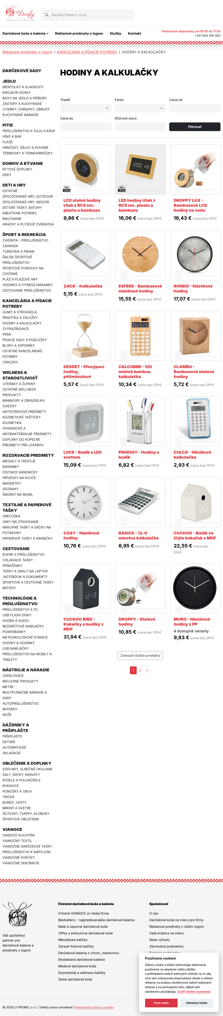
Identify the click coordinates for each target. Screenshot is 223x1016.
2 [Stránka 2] (140, 670)
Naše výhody (159, 940)
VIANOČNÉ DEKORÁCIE (20, 863)
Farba (119, 100)
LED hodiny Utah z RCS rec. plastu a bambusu (137, 205)
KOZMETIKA (12, 423)
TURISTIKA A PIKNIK (18, 251)
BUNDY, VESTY (14, 802)
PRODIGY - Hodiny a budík (139, 455)
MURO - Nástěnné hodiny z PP (192, 622)
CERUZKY (10, 362)
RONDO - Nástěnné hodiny (193, 289)
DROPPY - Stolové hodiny (137, 622)
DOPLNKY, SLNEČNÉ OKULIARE (27, 769)
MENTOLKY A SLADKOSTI (22, 87)
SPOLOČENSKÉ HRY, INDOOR (25, 202)
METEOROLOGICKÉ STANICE (25, 637)
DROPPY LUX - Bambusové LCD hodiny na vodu (190, 205)
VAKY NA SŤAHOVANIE (20, 522)
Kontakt (134, 33)
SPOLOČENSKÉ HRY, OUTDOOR (27, 196)
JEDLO (9, 81)
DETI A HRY (14, 185)
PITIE (7, 125)
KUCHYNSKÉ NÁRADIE (20, 115)
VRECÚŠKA (11, 516)
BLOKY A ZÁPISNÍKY (18, 345)
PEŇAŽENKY (12, 566)
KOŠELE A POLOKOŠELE (21, 780)
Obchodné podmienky (166, 946)
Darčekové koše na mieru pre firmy (176, 920)
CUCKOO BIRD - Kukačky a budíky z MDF (83, 624)
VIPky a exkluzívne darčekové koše (85, 933)
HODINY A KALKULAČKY (21, 323)
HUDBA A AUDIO (15, 621)
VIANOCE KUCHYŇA (18, 835)
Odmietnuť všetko (196, 1002)
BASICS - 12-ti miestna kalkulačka (139, 535)
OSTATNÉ (10, 191)
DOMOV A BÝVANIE (22, 163)
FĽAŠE (7, 142)
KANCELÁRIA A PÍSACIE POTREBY (87, 52)
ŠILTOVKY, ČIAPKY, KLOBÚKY (25, 814)
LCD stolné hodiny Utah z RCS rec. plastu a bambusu (82, 205)
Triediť (65, 100)
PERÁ (6, 334)
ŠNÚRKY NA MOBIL (17, 494)
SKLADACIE (11, 753)
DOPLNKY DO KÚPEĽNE (21, 439)
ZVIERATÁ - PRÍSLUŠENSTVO (25, 240)
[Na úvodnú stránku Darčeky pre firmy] (18, 13)
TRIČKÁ (8, 797)
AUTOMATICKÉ (14, 747)
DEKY (6, 175)
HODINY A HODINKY (18, 643)
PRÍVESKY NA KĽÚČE (19, 478)
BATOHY (9, 588)
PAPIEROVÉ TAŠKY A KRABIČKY (27, 538)
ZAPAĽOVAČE (13, 676)
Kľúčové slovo (126, 118)
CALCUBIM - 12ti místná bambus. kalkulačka (135, 371)
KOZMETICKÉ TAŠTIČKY (21, 417)
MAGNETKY (11, 483)
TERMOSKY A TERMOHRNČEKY (27, 153)
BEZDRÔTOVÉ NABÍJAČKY (23, 626)
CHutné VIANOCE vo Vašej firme (83, 913)
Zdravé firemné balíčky (76, 946)
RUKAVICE (10, 786)
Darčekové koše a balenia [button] (24, 33)
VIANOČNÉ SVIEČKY (18, 857)
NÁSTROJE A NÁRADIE (25, 669)
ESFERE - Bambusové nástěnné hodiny (140, 289)
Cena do (66, 118)
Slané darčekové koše (75, 979)
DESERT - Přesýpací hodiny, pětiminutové (83, 371)
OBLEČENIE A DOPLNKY (26, 763)
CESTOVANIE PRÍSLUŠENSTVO (26, 290)
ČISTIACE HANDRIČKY (20, 472)
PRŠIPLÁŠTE (12, 736)
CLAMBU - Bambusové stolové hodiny (194, 371)
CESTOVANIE (16, 548)
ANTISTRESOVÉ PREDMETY (24, 412)
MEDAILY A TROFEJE (18, 461)
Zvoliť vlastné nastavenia (193, 992)
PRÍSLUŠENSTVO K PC (20, 609)
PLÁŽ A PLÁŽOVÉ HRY (20, 279)
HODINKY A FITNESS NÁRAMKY (27, 285)
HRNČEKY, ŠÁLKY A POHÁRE (25, 148)
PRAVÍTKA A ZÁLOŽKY (20, 318)
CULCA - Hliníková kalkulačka (192, 455)
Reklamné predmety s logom (79, 33)
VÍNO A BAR (11, 136)
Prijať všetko (161, 1002)
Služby (115, 33)
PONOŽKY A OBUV (17, 791)
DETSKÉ (8, 742)
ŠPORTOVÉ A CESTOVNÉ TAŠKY (27, 582)
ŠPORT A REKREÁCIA (24, 234)
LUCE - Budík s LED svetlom (82, 455)
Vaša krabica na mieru (166, 933)
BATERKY (9, 709)
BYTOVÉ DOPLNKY (17, 169)
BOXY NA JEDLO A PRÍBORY (24, 98)
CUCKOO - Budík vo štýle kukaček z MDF (195, 535)
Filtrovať (195, 127)
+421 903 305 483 (208, 35)
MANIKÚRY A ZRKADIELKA (23, 400)
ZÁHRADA (10, 246)
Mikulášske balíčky (73, 940)
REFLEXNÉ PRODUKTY (20, 681)
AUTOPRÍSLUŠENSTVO (20, 703)
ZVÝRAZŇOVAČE (15, 329)
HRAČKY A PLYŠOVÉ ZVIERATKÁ (28, 224)
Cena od (175, 100)
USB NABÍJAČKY (15, 648)
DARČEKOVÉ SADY (21, 70)
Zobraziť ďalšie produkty (140, 655)
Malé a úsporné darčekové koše (83, 926)
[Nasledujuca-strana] (147, 670)
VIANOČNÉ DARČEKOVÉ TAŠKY (27, 846)
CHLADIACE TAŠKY (17, 560)
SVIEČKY (9, 406)
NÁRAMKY (10, 467)
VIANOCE (12, 829)
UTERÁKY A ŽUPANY (18, 384)
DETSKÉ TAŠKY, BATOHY (22, 208)
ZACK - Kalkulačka (82, 286)
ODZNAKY (10, 489)
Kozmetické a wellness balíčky (82, 973)
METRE (8, 687)
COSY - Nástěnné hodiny (81, 535)
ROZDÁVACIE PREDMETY (28, 455)
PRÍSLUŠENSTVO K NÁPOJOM (26, 852)
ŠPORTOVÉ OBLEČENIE (20, 819)
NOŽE (7, 715)
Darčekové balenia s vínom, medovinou (88, 953)
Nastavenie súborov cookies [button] (94, 1007)
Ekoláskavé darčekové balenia (81, 959)
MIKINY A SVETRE (16, 808)
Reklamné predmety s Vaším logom (176, 926)
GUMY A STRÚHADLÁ (19, 312)
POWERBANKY (14, 632)
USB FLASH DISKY (17, 615)
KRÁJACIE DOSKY (16, 92)
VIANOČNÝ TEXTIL (17, 841)
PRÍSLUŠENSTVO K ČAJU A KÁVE (28, 131)
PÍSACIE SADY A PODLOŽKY (24, 340)
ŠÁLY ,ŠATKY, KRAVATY (21, 775)
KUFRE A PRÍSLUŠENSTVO (23, 554)
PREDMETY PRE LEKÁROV (23, 445)
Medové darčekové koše (77, 966)
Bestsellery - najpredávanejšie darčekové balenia (96, 920)
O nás (153, 913)
